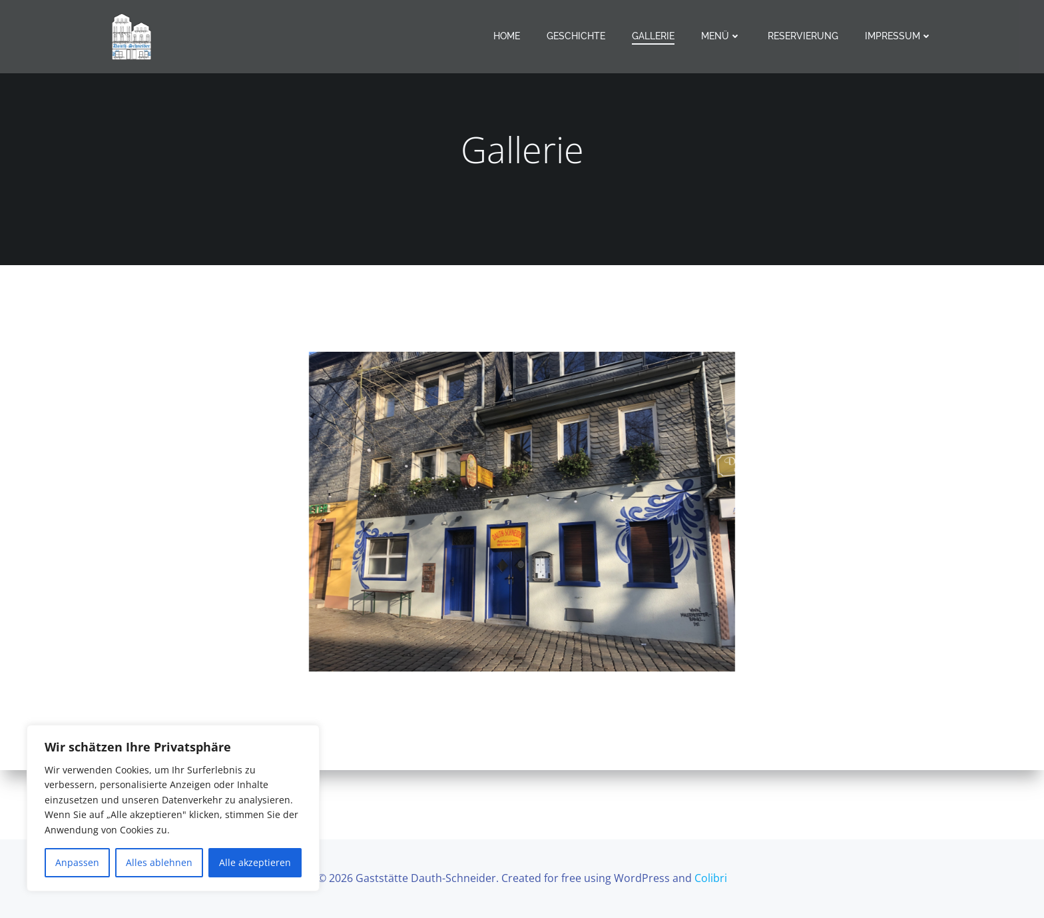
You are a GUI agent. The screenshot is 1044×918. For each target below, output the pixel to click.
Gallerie (653, 36)
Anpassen (77, 862)
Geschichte (576, 36)
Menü (721, 36)
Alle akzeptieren (255, 862)
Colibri (710, 878)
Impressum (898, 36)
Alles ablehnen (159, 862)
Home (506, 36)
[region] (173, 808)
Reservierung (803, 36)
